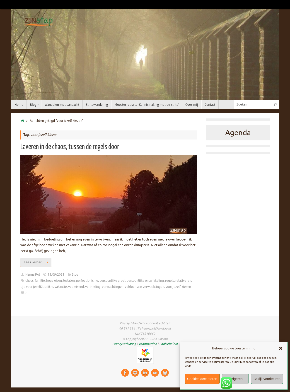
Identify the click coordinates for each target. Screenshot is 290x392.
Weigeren (235, 379)
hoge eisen (54, 281)
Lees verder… (37, 262)
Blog (75, 275)
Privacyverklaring (124, 344)
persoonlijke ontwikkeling (145, 281)
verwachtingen (112, 287)
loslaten (69, 281)
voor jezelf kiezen (178, 287)
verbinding (93, 287)
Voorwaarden (147, 344)
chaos (29, 281)
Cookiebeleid (168, 344)
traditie (47, 287)
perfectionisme (87, 281)
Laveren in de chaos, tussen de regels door (69, 147)
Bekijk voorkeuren (267, 379)
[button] (280, 348)
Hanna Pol (32, 275)
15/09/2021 (56, 275)
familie (40, 281)
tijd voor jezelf (30, 287)
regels (169, 281)
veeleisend (76, 287)
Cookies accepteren (202, 379)
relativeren (183, 281)
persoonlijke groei (112, 281)
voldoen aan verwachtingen (144, 287)
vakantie (61, 287)
